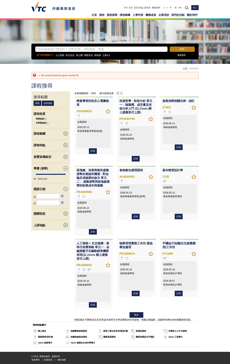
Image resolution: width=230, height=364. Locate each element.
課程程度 (39, 113)
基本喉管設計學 (172, 170)
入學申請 (138, 15)
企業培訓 (163, 15)
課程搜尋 (112, 15)
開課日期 (51, 189)
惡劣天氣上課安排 (142, 7)
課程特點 (51, 145)
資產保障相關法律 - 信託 (178, 100)
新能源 (97, 55)
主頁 (94, 15)
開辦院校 (51, 213)
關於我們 (192, 15)
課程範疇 (125, 15)
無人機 (79, 55)
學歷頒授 (41, 119)
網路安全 (88, 55)
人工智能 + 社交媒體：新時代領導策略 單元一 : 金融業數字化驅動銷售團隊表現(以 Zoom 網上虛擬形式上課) (94, 250)
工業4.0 (106, 55)
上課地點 (51, 225)
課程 (101, 15)
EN (180, 7)
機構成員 (151, 15)
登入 (195, 7)
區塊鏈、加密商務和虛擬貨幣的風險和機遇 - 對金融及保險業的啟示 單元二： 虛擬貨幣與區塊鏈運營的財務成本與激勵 (93, 177)
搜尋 (182, 49)
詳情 (93, 158)
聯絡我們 (156, 7)
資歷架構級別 (51, 156)
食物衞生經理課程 (131, 170)
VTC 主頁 (128, 7)
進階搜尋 (181, 55)
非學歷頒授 (42, 123)
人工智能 (59, 55)
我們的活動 (178, 15)
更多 (136, 314)
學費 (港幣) (51, 168)
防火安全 (70, 55)
